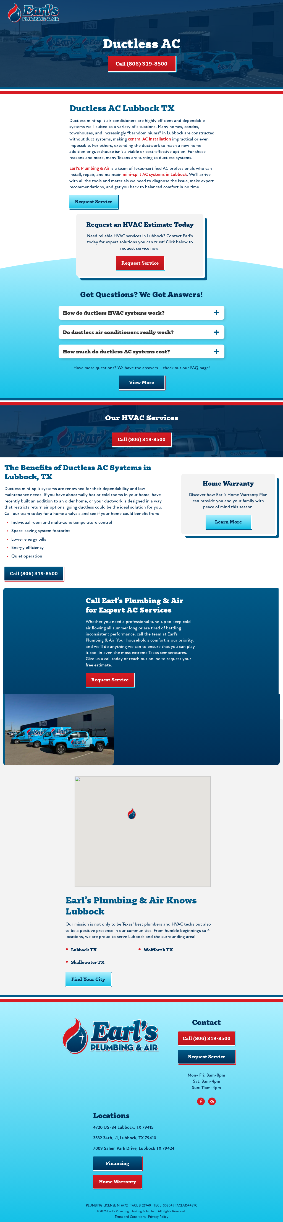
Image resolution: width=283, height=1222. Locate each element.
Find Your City (88, 979)
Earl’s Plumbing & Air (89, 168)
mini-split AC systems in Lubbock (155, 175)
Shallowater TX (87, 962)
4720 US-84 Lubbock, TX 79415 (123, 1127)
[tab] (141, 313)
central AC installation (149, 139)
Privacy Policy (158, 1217)
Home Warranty (117, 1181)
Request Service (93, 201)
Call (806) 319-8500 (141, 63)
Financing (117, 1163)
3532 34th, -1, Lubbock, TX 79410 (124, 1138)
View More (141, 382)
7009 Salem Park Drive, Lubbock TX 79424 (133, 1149)
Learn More (228, 521)
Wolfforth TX (158, 949)
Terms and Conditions (130, 1217)
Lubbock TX (84, 949)
